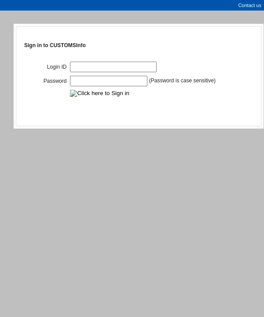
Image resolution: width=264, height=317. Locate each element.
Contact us (249, 5)
